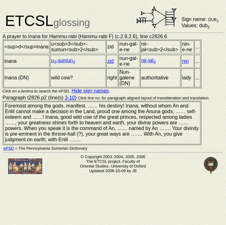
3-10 (70, 97)
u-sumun (63, 60)
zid (110, 61)
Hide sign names (90, 90)
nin (185, 61)
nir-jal (148, 60)
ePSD (8, 148)
